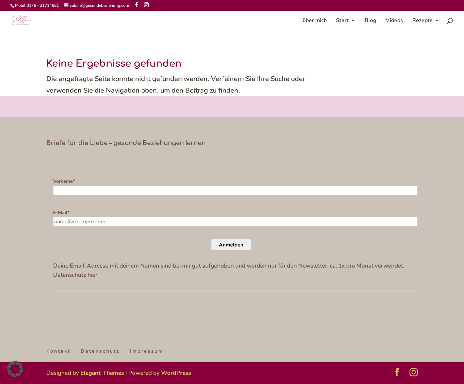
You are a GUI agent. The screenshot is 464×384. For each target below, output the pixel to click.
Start (342, 21)
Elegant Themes (102, 373)
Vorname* (64, 181)
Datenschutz (100, 351)
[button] (15, 369)
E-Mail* (61, 212)
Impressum (146, 351)
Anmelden (231, 244)
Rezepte (422, 21)
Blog (371, 21)
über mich (315, 21)
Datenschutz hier (75, 275)
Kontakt (58, 351)
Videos (394, 21)
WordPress (176, 373)
